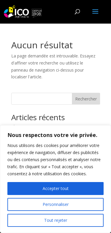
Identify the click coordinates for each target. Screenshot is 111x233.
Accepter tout (56, 188)
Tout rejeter (55, 220)
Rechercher (86, 99)
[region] (55, 179)
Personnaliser (56, 204)
